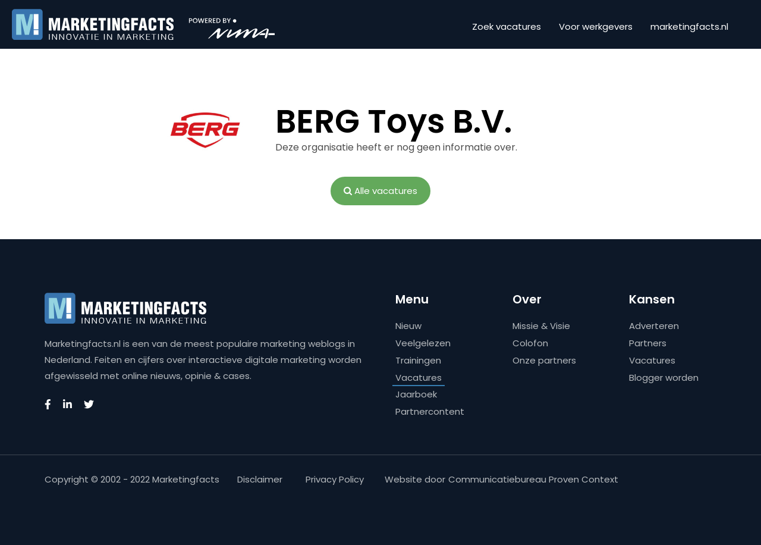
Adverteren (654, 326)
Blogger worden (664, 377)
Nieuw (408, 326)
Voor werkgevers (596, 26)
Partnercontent (429, 411)
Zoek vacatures (506, 26)
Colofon (530, 343)
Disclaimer (259, 479)
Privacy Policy (335, 479)
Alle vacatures (380, 190)
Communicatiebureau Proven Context (533, 479)
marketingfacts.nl (689, 26)
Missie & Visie (541, 326)
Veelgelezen (423, 343)
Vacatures (418, 377)
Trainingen (418, 360)
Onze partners (544, 360)
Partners (647, 343)
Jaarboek (416, 394)
